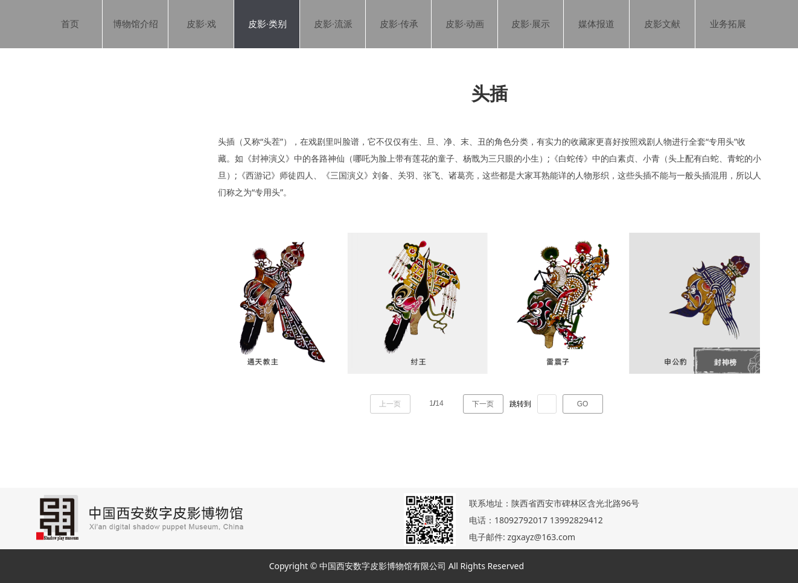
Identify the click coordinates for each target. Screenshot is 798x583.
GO (583, 404)
